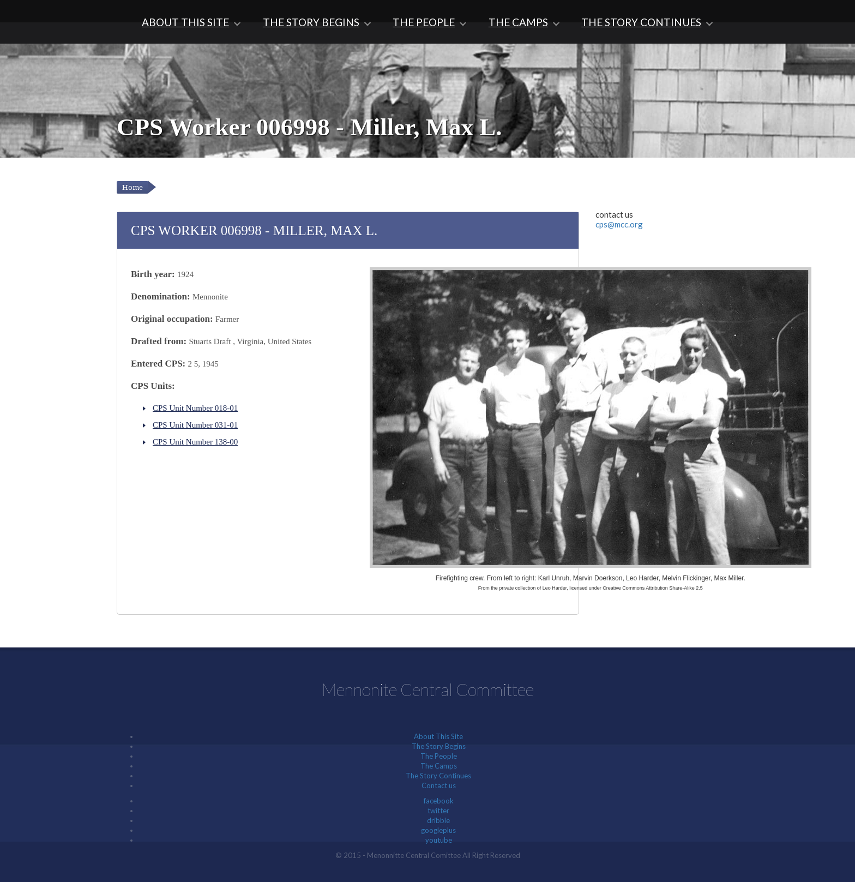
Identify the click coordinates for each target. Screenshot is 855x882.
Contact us (439, 785)
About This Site (185, 22)
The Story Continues (641, 22)
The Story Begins (311, 22)
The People (424, 22)
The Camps (518, 22)
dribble (438, 820)
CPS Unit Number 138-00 (195, 441)
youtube (438, 840)
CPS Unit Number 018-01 (195, 408)
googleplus (438, 830)
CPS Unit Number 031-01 (195, 425)
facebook (439, 800)
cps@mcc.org (619, 224)
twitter (438, 810)
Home (132, 187)
